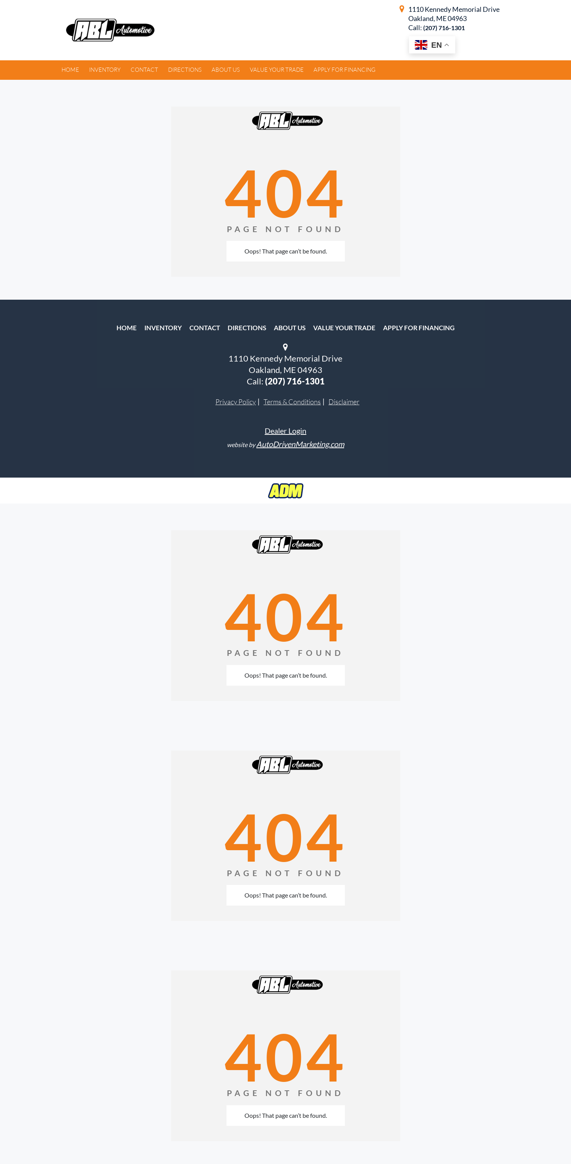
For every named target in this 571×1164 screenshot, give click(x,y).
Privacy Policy (235, 401)
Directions (247, 328)
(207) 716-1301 (444, 27)
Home (126, 328)
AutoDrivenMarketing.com (300, 444)
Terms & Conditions (292, 401)
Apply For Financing (419, 328)
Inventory (163, 328)
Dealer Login (285, 430)
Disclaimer (343, 401)
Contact (204, 328)
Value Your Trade (344, 328)
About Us (290, 328)
